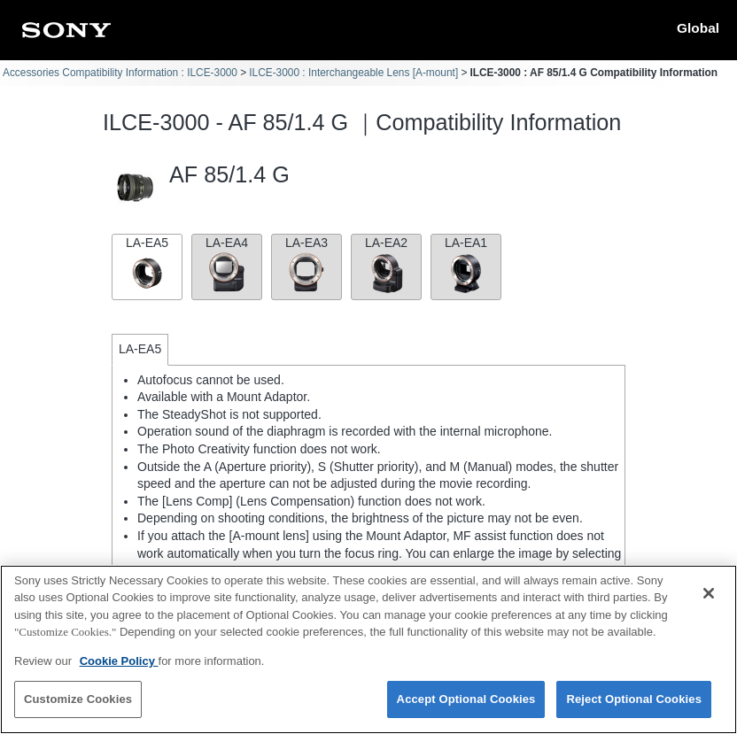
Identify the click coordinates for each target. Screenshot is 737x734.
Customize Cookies (78, 700)
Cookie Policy (119, 661)
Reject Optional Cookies (634, 700)
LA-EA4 (227, 265)
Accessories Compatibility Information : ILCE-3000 (120, 72)
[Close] (708, 593)
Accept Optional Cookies (466, 700)
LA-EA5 (147, 265)
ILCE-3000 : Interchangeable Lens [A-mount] (353, 72)
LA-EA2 (386, 265)
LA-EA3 (306, 265)
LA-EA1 (466, 265)
